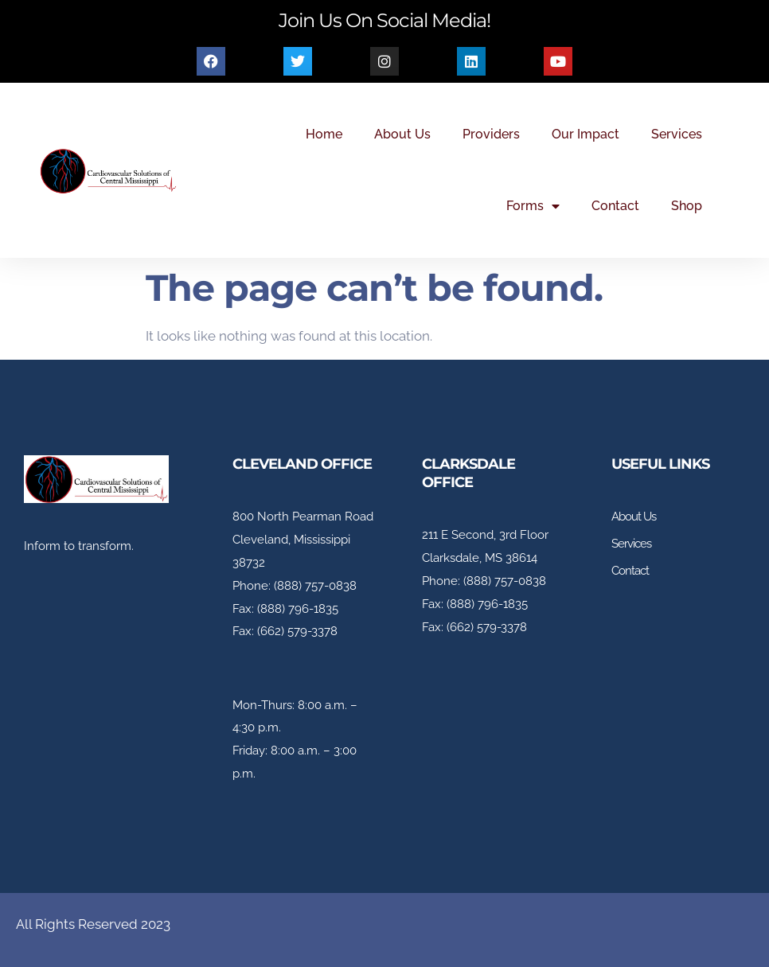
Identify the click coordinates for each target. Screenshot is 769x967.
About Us (402, 134)
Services (676, 134)
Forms (533, 206)
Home (324, 134)
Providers (491, 134)
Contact (615, 205)
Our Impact (585, 134)
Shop (686, 205)
